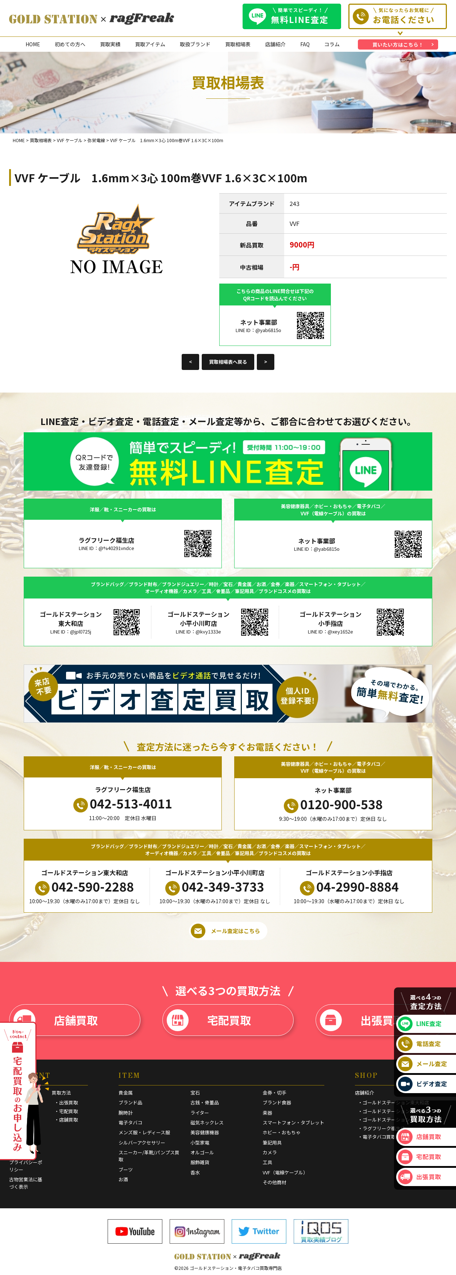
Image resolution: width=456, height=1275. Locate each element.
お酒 (123, 1179)
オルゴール (202, 1152)
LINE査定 (420, 1024)
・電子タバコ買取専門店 (384, 1136)
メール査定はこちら (225, 931)
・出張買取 (66, 1102)
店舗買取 (55, 1020)
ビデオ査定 (422, 1084)
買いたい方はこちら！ (398, 44)
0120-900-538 (333, 804)
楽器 (267, 1112)
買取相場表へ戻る (228, 361)
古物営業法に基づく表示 (25, 1183)
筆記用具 (272, 1142)
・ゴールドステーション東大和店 (393, 1102)
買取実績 (110, 44)
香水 (195, 1172)
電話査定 (419, 1044)
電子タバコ (130, 1122)
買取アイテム (150, 44)
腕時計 (126, 1112)
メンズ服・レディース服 (144, 1132)
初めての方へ (70, 44)
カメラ (270, 1152)
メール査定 (422, 1064)
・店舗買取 (66, 1119)
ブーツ (126, 1169)
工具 (267, 1162)
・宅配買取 (66, 1111)
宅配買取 (209, 1020)
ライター (199, 1112)
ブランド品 (130, 1102)
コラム (332, 44)
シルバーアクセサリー (142, 1142)
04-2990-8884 (349, 886)
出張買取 (362, 1020)
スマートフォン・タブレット (293, 1122)
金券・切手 (274, 1092)
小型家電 (199, 1142)
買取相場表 (238, 44)
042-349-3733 (214, 886)
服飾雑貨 (199, 1162)
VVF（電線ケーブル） (285, 1172)
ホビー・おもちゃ (282, 1132)
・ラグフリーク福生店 (381, 1128)
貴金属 (126, 1092)
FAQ (305, 44)
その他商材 (274, 1182)
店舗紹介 (275, 44)
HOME (33, 44)
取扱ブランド (195, 44)
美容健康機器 (204, 1132)
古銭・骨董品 (204, 1102)
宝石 (195, 1092)
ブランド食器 (277, 1102)
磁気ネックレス (207, 1122)
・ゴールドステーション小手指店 (393, 1111)
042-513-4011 (122, 803)
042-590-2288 (84, 886)
